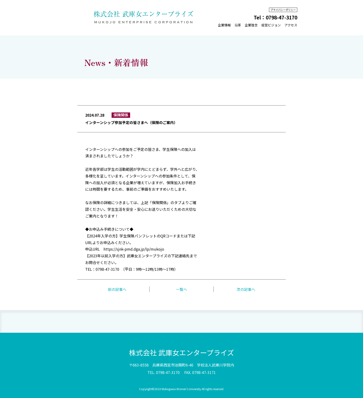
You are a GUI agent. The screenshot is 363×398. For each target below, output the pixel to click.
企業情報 (224, 25)
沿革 (238, 25)
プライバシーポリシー (283, 10)
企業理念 (251, 25)
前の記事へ (117, 289)
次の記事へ (246, 289)
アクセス (291, 25)
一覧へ (181, 289)
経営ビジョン (271, 25)
